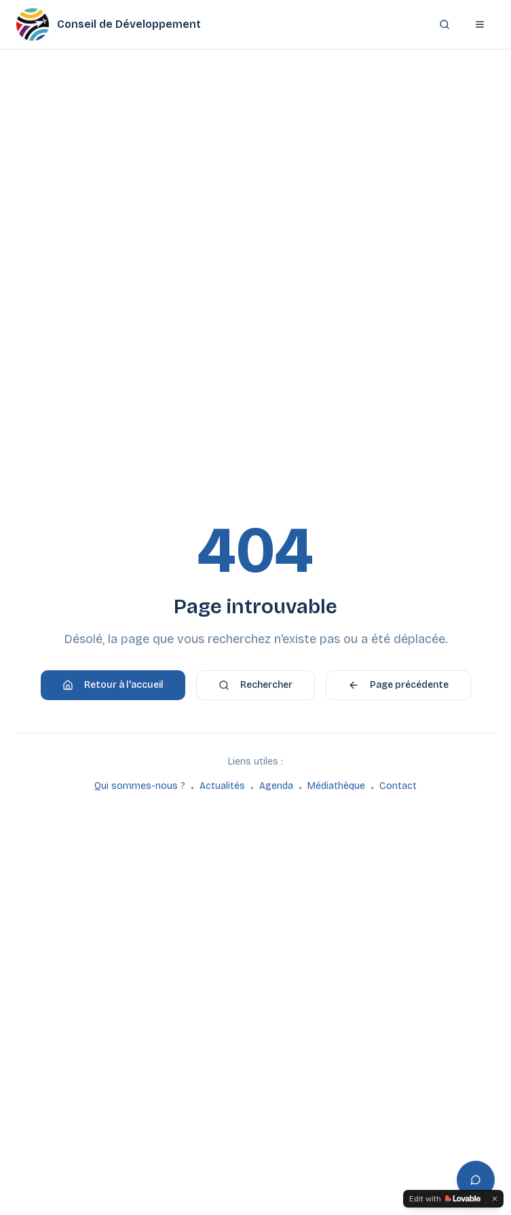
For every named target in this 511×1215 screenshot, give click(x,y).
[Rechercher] (444, 24)
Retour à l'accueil (113, 685)
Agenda (276, 786)
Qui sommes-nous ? (139, 786)
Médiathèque (336, 786)
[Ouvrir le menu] (480, 24)
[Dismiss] (495, 1199)
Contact (398, 786)
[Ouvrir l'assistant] (476, 1180)
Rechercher (255, 685)
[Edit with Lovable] (445, 1199)
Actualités (222, 786)
